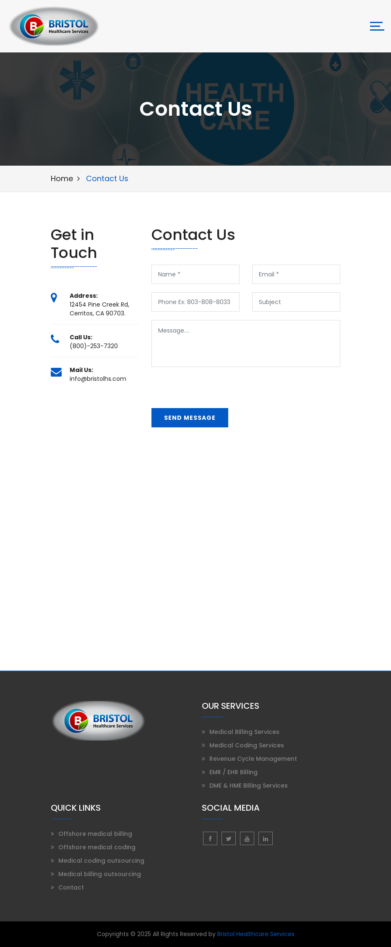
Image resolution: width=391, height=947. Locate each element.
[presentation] (215, 391)
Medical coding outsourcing (101, 860)
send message (190, 418)
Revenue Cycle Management (253, 758)
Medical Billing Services (244, 732)
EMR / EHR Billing (233, 772)
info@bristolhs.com (98, 379)
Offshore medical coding (97, 847)
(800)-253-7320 (94, 346)
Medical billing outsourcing (99, 874)
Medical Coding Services (246, 745)
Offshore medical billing (95, 834)
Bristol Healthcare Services (256, 934)
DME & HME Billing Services (248, 785)
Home (62, 178)
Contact (71, 887)
